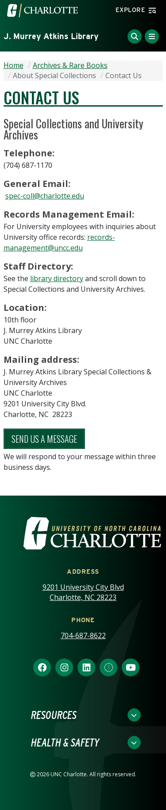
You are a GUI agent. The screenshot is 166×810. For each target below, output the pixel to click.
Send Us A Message (44, 438)
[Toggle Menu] (152, 36)
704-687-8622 (83, 635)
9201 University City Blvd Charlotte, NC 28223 (83, 592)
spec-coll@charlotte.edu (44, 196)
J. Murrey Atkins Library (51, 36)
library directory (56, 278)
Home (13, 65)
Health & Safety (65, 742)
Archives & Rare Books (70, 65)
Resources (54, 715)
